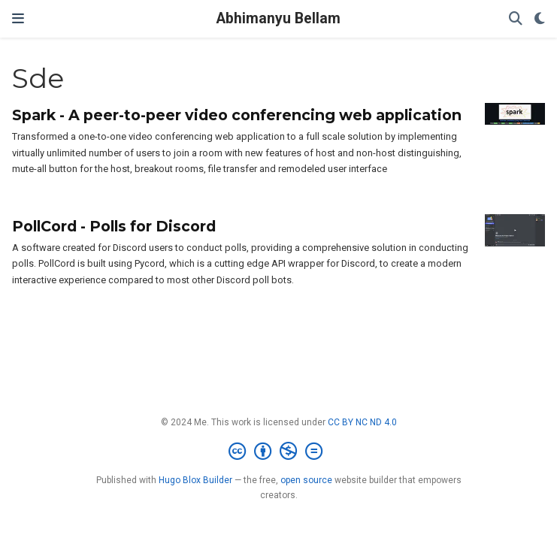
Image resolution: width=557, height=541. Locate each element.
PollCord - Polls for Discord (114, 226)
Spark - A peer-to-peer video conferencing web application (237, 115)
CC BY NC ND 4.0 (362, 422)
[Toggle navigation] (18, 19)
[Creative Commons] (278, 451)
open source (306, 480)
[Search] (515, 19)
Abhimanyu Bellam (278, 18)
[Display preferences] (539, 19)
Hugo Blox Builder (195, 480)
